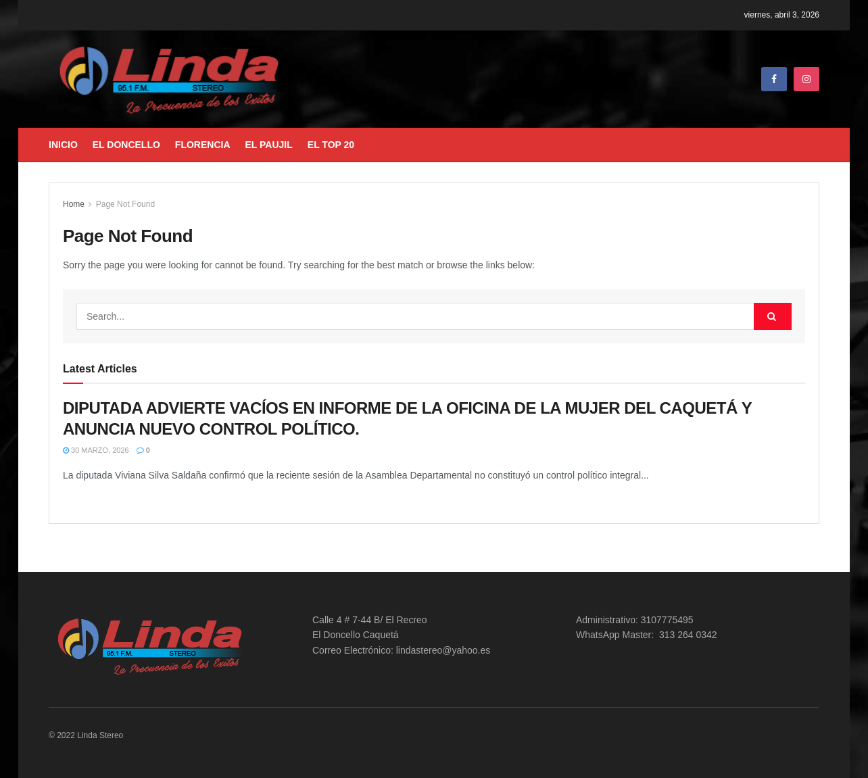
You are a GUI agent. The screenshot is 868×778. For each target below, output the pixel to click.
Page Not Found (125, 204)
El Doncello (126, 144)
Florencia (203, 144)
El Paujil (269, 144)
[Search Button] (773, 316)
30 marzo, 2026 (96, 450)
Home (74, 204)
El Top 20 (331, 144)
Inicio (63, 144)
